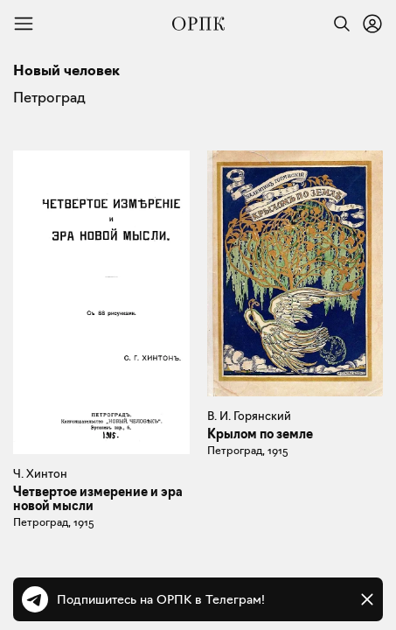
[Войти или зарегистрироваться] (372, 23)
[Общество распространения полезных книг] (198, 23)
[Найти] (337, 23)
